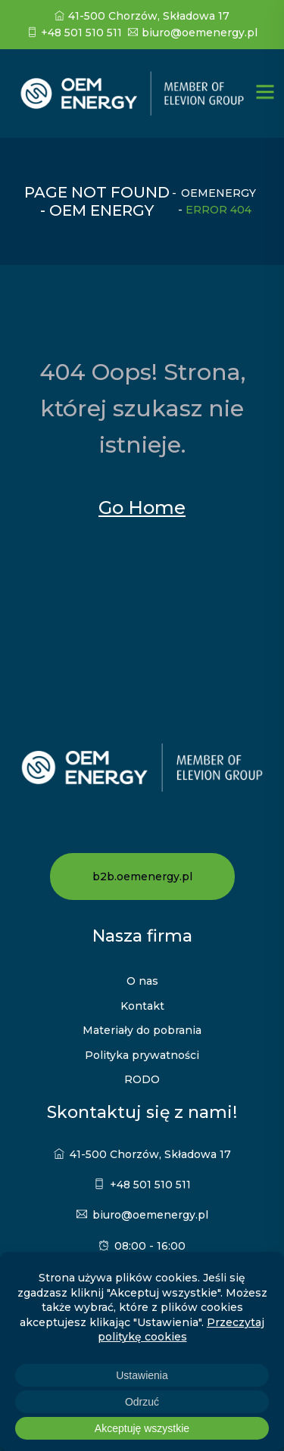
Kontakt (142, 1006)
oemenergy (218, 193)
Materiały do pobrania (142, 1030)
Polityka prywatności (142, 1055)
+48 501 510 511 (74, 32)
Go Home (142, 507)
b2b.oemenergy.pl (142, 876)
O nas (142, 981)
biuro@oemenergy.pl (192, 32)
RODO (142, 1079)
